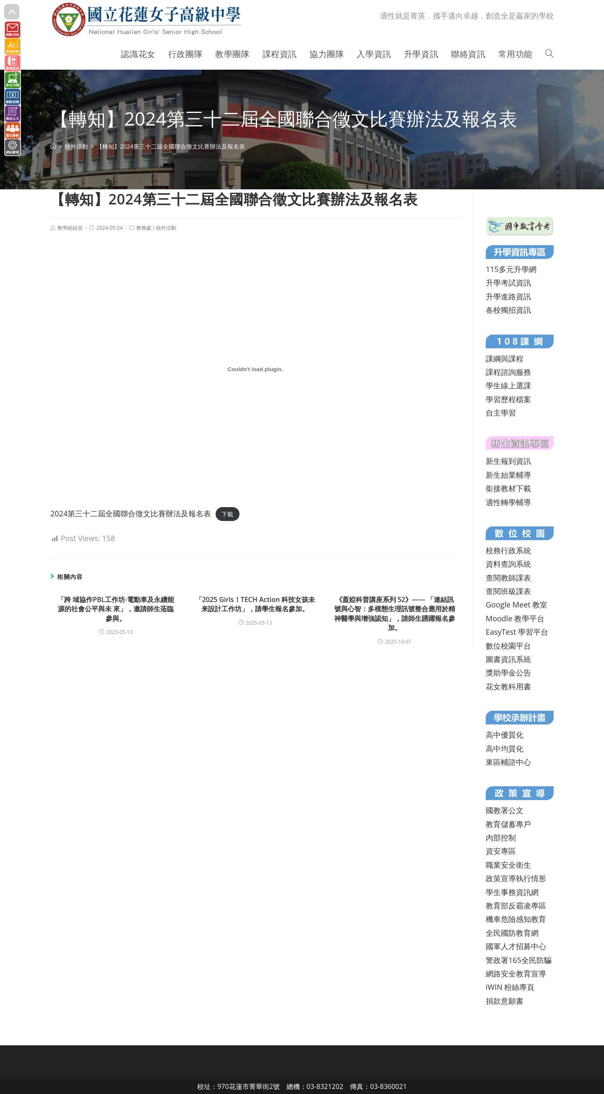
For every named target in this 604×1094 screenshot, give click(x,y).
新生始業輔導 (508, 475)
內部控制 (501, 837)
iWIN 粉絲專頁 (510, 987)
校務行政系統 (508, 550)
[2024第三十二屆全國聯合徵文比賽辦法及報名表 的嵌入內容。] (255, 369)
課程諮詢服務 (508, 372)
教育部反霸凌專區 (516, 905)
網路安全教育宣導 (516, 973)
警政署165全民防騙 (519, 960)
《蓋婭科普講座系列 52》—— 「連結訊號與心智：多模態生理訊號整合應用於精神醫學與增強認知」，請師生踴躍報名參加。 (394, 613)
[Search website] (549, 54)
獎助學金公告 (508, 672)
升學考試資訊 (508, 282)
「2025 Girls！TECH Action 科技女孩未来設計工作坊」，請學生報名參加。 (255, 604)
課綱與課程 (504, 358)
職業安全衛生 (508, 865)
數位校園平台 (508, 646)
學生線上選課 (508, 385)
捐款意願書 (504, 1001)
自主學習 (501, 413)
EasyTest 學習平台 (517, 632)
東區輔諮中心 (508, 762)
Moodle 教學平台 (515, 618)
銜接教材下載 (508, 488)
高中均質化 (504, 748)
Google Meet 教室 (516, 604)
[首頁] (53, 146)
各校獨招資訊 (508, 310)
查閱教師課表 (508, 578)
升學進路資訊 (508, 296)
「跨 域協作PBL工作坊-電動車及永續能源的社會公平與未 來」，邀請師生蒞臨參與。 (115, 609)
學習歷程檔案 (508, 399)
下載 (227, 514)
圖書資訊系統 (508, 659)
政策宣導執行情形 (516, 878)
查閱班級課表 (508, 591)
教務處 (143, 227)
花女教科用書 (508, 686)
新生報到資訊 (508, 461)
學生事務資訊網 (512, 892)
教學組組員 (70, 227)
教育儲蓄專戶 (508, 824)
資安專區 (501, 851)
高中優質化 (504, 735)
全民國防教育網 (512, 933)
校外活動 (166, 227)
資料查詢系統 (508, 564)
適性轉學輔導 (508, 502)
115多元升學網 (511, 269)
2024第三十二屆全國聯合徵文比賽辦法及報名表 (130, 513)
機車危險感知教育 (516, 919)
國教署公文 (504, 810)
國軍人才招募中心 (516, 946)
